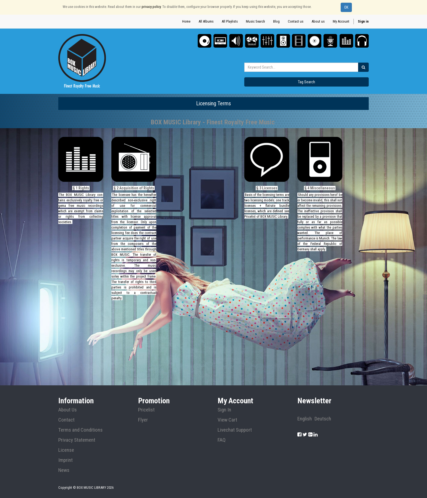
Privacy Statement (76, 440)
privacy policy (151, 7)
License (66, 450)
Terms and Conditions (80, 430)
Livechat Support (235, 430)
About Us (67, 410)
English (304, 419)
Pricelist (146, 410)
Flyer (143, 420)
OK (346, 7)
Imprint (65, 460)
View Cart (227, 420)
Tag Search (306, 82)
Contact (66, 420)
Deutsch (323, 419)
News (63, 470)
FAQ (221, 440)
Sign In (224, 410)
